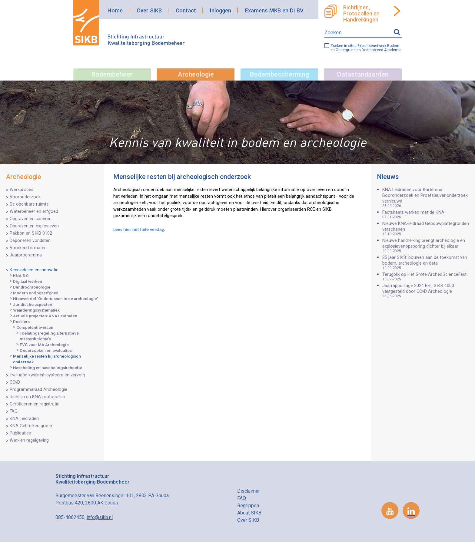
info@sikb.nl (100, 517)
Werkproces (21, 189)
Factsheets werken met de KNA (425, 214)
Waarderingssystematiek (36, 310)
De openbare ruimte (29, 204)
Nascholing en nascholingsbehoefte (47, 367)
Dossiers (21, 321)
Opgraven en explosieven (34, 226)
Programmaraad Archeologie (38, 389)
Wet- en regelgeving (29, 440)
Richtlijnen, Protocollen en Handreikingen (361, 14)
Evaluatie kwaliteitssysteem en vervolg (47, 375)
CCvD (15, 382)
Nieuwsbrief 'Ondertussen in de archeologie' (55, 298)
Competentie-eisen (34, 327)
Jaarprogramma (26, 255)
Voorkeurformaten (28, 247)
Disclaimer (248, 491)
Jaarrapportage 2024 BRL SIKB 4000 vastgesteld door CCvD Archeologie (425, 290)
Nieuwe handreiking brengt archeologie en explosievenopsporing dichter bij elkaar (425, 245)
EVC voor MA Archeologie (44, 344)
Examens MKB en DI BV (274, 10)
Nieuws (388, 176)
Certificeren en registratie (34, 404)
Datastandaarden (363, 74)
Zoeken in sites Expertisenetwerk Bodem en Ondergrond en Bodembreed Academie (366, 48)
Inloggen (220, 10)
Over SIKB (149, 10)
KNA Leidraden (24, 418)
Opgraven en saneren (30, 218)
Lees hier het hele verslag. (139, 229)
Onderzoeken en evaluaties (46, 350)
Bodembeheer (112, 74)
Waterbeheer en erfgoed (34, 211)
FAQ (14, 411)
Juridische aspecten (32, 304)
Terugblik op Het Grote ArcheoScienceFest (425, 276)
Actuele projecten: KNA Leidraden (45, 315)
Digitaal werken (27, 281)
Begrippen (248, 505)
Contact (186, 10)
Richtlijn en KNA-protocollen (37, 396)
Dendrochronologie (31, 287)
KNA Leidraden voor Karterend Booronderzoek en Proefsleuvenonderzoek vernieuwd (425, 197)
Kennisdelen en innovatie (34, 270)
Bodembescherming (279, 74)
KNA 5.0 (20, 275)
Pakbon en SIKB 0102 (31, 233)
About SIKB (249, 513)
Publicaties (20, 433)
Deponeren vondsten (30, 240)
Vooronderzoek (25, 197)
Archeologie (196, 74)
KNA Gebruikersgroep (31, 425)
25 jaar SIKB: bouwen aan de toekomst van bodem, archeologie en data (425, 262)
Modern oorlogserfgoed (35, 292)
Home (115, 10)
